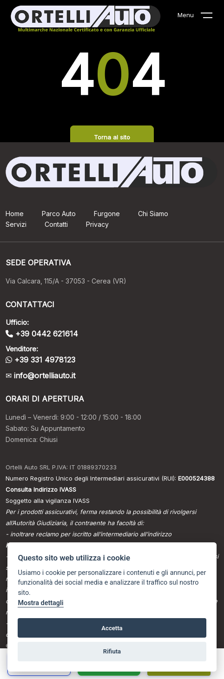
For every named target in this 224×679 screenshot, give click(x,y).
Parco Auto (59, 214)
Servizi (16, 224)
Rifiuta (112, 651)
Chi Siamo (153, 214)
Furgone (107, 214)
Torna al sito (112, 137)
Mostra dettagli (40, 603)
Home (15, 214)
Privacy (97, 224)
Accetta (111, 628)
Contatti (56, 224)
